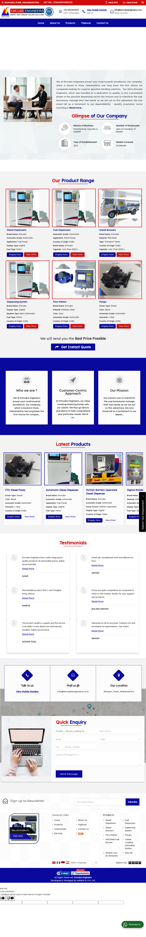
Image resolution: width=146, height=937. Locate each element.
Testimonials (60, 829)
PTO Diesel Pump (56, 489)
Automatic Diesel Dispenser (103, 489)
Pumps (103, 301)
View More (31, 254)
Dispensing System (17, 301)
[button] (97, 10)
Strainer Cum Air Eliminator (112, 854)
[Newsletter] (100, 802)
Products (71, 23)
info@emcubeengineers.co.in (128, 10)
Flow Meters (59, 301)
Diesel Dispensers (16, 230)
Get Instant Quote (73, 347)
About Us (55, 23)
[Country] (120, 739)
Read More (28, 568)
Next (139, 488)
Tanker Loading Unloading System (130, 844)
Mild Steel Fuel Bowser (112, 841)
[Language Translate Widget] (83, 862)
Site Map (58, 833)
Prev (6, 488)
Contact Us (102, 23)
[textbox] (76, 731)
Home (41, 23)
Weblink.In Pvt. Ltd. (86, 880)
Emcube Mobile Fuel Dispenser (22, 489)
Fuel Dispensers (61, 230)
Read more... (76, 107)
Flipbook (86, 23)
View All (128, 853)
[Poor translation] (10, 898)
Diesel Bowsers (107, 230)
